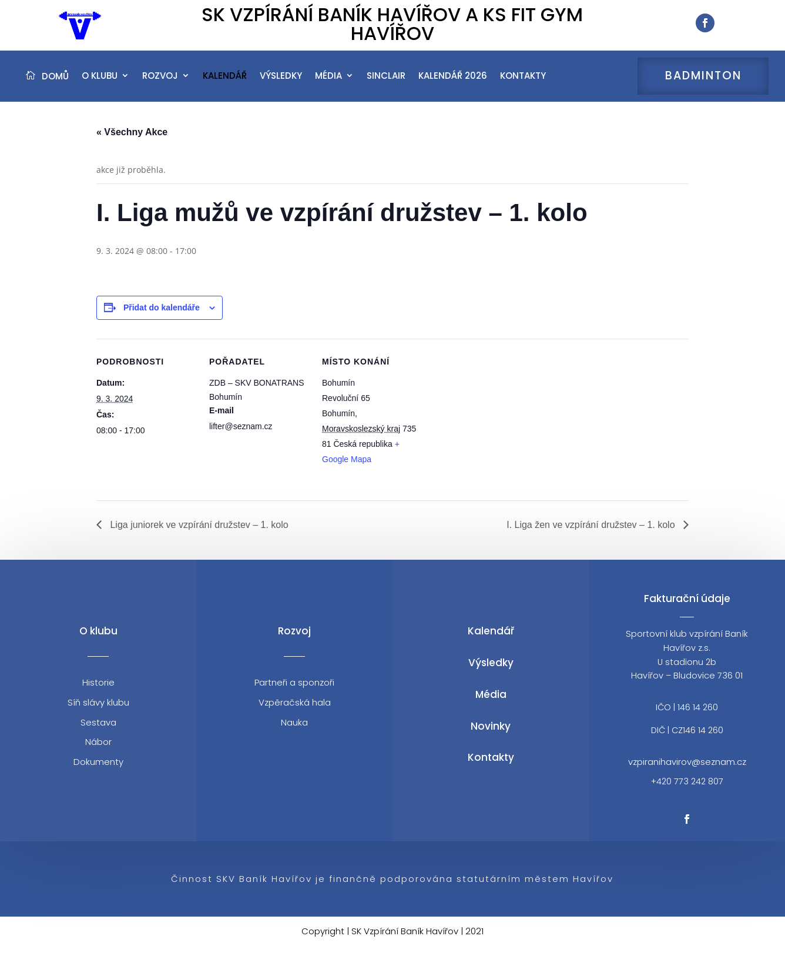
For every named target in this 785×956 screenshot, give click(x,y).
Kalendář (225, 83)
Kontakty (523, 83)
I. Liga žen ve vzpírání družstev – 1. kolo (591, 534)
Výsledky (281, 83)
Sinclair (386, 83)
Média (328, 83)
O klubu (100, 83)
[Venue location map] (497, 429)
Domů (55, 83)
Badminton (703, 83)
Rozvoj (160, 83)
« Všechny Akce (131, 142)
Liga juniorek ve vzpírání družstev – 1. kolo (198, 534)
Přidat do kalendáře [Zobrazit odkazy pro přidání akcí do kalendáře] (161, 317)
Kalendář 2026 (452, 83)
